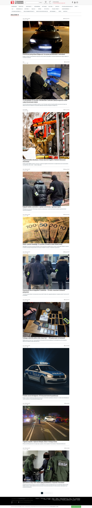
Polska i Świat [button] (56, 8)
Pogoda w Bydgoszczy (67, 6)
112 (73, 498)
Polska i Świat (62, 499)
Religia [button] (34, 8)
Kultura (53, 498)
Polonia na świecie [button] (17, 11)
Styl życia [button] (47, 8)
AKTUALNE (44, 6)
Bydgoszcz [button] (29, 6)
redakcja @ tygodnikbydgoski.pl (24, 502)
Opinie (53, 499)
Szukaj (40, 2)
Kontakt (65, 11)
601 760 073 (14, 502)
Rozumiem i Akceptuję (76, 506)
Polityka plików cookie (54, 506)
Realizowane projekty (29, 11)
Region (57, 498)
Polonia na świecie (77, 499)
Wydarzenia (37, 6)
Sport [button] (77, 6)
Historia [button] (27, 8)
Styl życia (57, 499)
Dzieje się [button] (21, 6)
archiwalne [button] (53, 11)
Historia (45, 499)
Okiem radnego (69, 499)
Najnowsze (14, 6)
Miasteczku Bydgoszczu (42, 11)
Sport (70, 498)
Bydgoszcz (37, 498)
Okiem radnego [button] (66, 8)
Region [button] (57, 6)
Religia (49, 499)
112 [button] (13, 8)
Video (60, 11)
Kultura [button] (51, 6)
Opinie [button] (40, 8)
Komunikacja (19, 8)
